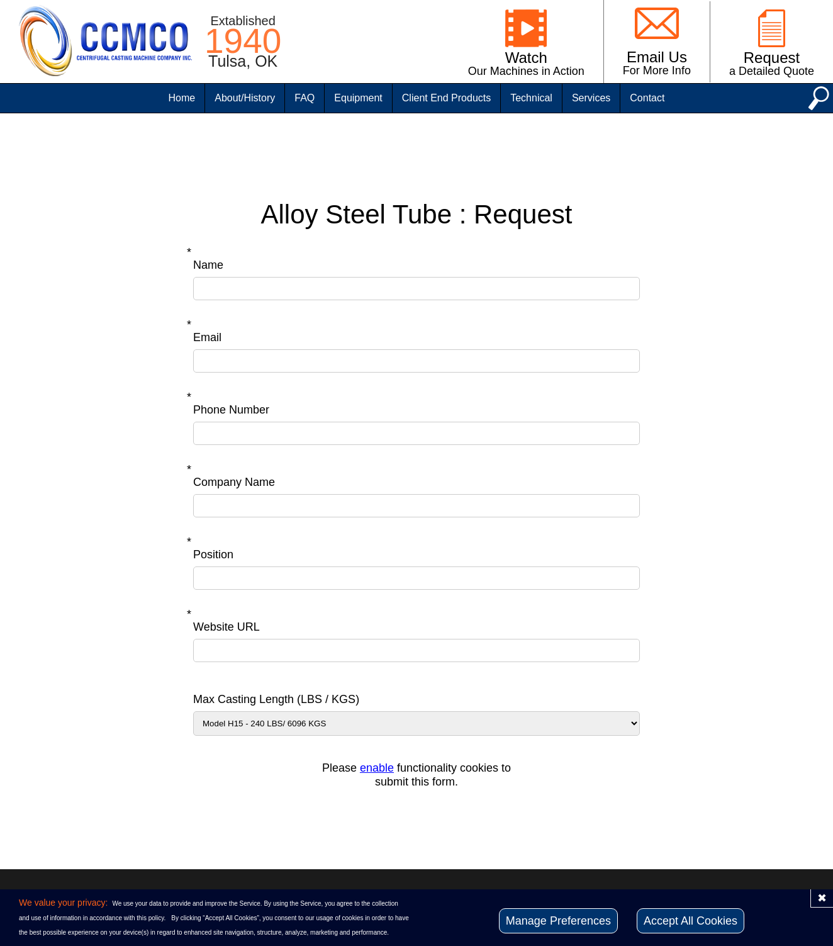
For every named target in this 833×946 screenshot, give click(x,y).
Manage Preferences (558, 921)
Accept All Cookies (690, 921)
